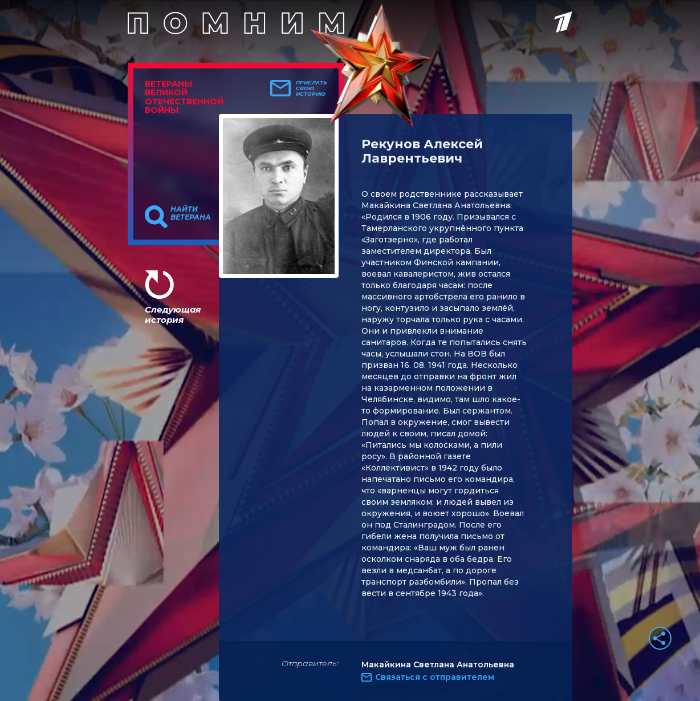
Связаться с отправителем (434, 677)
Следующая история (173, 314)
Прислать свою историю (311, 88)
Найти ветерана (190, 213)
